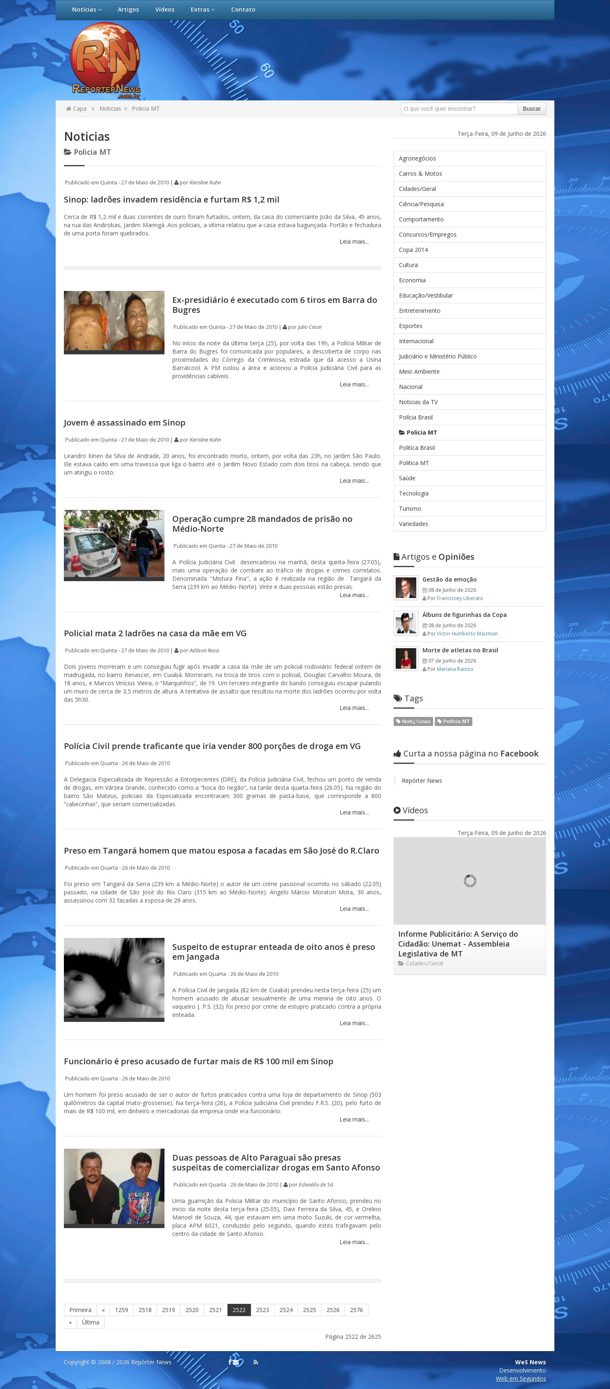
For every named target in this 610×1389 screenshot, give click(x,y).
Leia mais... (353, 241)
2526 (333, 1310)
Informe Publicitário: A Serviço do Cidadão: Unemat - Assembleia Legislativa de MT (458, 944)
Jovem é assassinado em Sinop (124, 422)
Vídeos (164, 9)
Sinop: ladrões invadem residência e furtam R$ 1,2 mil (171, 199)
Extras (203, 9)
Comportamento (421, 219)
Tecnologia (414, 493)
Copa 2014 (413, 250)
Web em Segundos (521, 1378)
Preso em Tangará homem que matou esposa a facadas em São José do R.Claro (221, 850)
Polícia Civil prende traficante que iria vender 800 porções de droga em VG (212, 746)
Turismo (410, 508)
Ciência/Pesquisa (421, 204)
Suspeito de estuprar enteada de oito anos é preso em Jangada (273, 951)
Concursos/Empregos (428, 234)
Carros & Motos (420, 173)
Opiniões (434, 556)
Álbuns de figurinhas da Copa (464, 615)
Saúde (407, 478)
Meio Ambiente (419, 371)
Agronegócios (417, 158)
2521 (215, 1310)
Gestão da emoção (449, 579)
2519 (168, 1310)
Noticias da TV (418, 402)
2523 (262, 1310)
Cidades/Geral (417, 189)
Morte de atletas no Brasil (460, 650)
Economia (412, 280)
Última (90, 1322)
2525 (309, 1310)
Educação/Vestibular (426, 295)
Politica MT (414, 463)
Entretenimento (420, 310)
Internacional (416, 341)
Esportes (410, 326)
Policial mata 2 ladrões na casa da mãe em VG (155, 633)
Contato (243, 9)
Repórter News (422, 780)
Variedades (413, 524)
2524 (286, 1310)
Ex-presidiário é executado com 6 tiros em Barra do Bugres (274, 304)
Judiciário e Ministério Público (438, 356)
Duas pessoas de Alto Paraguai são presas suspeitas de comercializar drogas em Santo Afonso (276, 1162)
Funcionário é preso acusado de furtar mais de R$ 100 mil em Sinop (198, 1061)
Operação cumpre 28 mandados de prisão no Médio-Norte (262, 523)
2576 (356, 1310)
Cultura (408, 265)
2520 (192, 1310)
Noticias (110, 108)
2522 (239, 1310)
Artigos (128, 9)
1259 (121, 1310)
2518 (145, 1310)
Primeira (80, 1310)
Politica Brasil (417, 447)
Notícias (86, 9)
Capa (76, 108)
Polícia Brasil (416, 417)
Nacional (410, 387)
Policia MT (146, 108)
